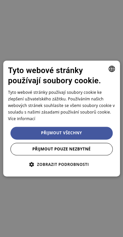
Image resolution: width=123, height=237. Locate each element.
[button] (61, 164)
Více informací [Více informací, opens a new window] (21, 118)
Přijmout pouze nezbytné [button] (61, 149)
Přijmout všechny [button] (61, 133)
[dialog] (61, 118)
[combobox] (112, 69)
